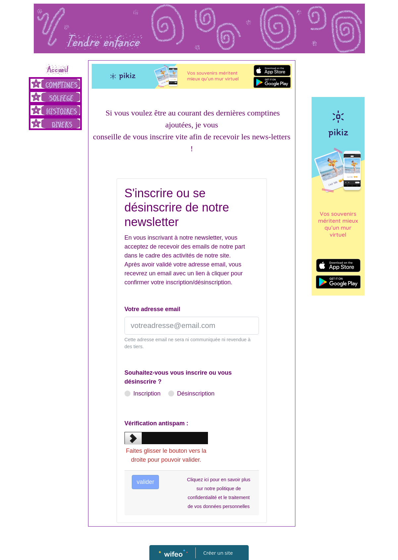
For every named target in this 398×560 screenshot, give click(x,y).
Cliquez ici (198, 479)
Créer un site (218, 552)
